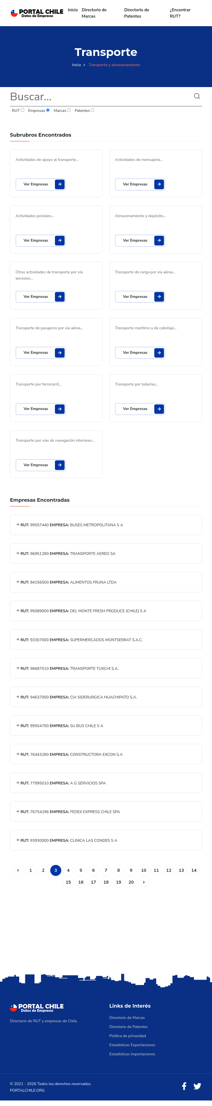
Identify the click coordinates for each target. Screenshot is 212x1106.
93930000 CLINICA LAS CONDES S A (66, 845)
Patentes (84, 110)
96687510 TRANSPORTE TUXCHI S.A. (67, 672)
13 (182, 876)
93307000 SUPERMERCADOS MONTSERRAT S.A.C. (79, 643)
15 (67, 887)
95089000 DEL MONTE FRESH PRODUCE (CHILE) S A (81, 614)
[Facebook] (184, 1092)
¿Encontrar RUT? (180, 13)
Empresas (39, 110)
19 (118, 887)
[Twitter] (197, 1092)
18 (105, 887)
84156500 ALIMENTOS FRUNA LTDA (66, 585)
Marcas (62, 110)
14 (194, 876)
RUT (18, 110)
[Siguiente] (144, 887)
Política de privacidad (127, 1041)
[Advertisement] (106, 934)
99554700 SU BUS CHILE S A (59, 729)
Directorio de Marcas (94, 13)
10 (144, 876)
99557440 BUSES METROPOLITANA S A (69, 527)
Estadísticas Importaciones (132, 1059)
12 (169, 876)
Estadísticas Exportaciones (132, 1050)
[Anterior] (17, 875)
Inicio (73, 10)
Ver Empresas (44, 185)
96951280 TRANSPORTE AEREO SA (66, 556)
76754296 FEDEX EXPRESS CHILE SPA (68, 816)
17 (93, 887)
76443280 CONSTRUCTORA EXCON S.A (69, 758)
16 (80, 887)
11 (156, 876)
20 (131, 887)
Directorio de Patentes (136, 13)
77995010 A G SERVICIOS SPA (61, 787)
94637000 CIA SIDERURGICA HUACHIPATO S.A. (76, 700)
